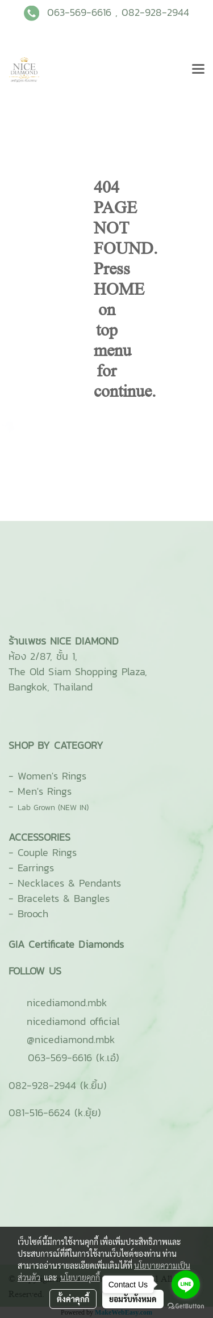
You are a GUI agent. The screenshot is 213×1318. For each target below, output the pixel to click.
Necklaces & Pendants (69, 883)
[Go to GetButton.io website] (186, 1306)
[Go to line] (186, 1284)
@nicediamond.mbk (71, 1039)
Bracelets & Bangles (64, 898)
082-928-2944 (155, 12)
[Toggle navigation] (198, 69)
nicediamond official (73, 1021)
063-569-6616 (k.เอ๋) (73, 1057)
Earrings (36, 867)
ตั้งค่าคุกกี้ (73, 1299)
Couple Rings (47, 852)
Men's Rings (45, 791)
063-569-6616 (79, 12)
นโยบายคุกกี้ (80, 1277)
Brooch (33, 913)
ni (67, 1002)
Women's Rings (52, 775)
